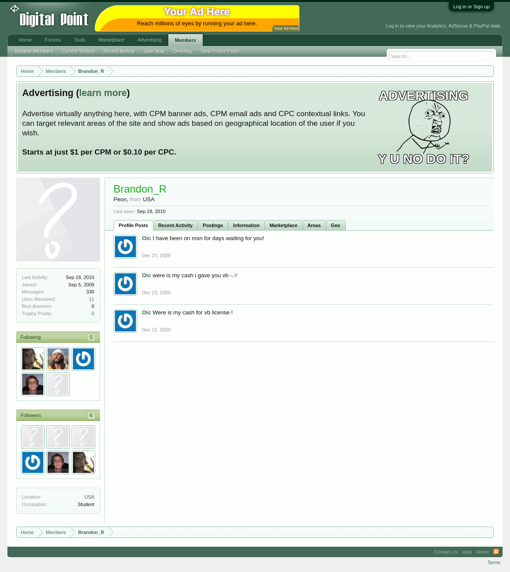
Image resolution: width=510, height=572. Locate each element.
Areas (314, 225)
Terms (493, 562)
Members (185, 40)
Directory (183, 51)
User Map (154, 51)
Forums (53, 39)
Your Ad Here (286, 28)
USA (89, 497)
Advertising (149, 39)
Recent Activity (175, 225)
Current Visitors (78, 51)
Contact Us (446, 552)
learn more (103, 93)
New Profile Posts (220, 51)
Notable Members (34, 51)
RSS (496, 551)
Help (467, 552)
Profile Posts (133, 225)
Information (246, 225)
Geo (335, 225)
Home (25, 39)
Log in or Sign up (471, 6)
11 (91, 299)
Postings (213, 225)
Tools (79, 39)
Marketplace (284, 225)
